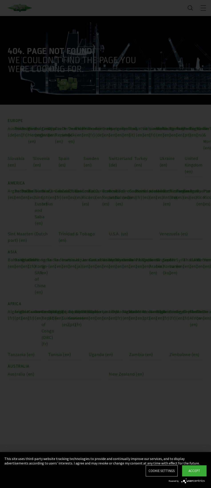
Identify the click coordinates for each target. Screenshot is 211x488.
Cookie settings (162, 471)
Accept (194, 471)
